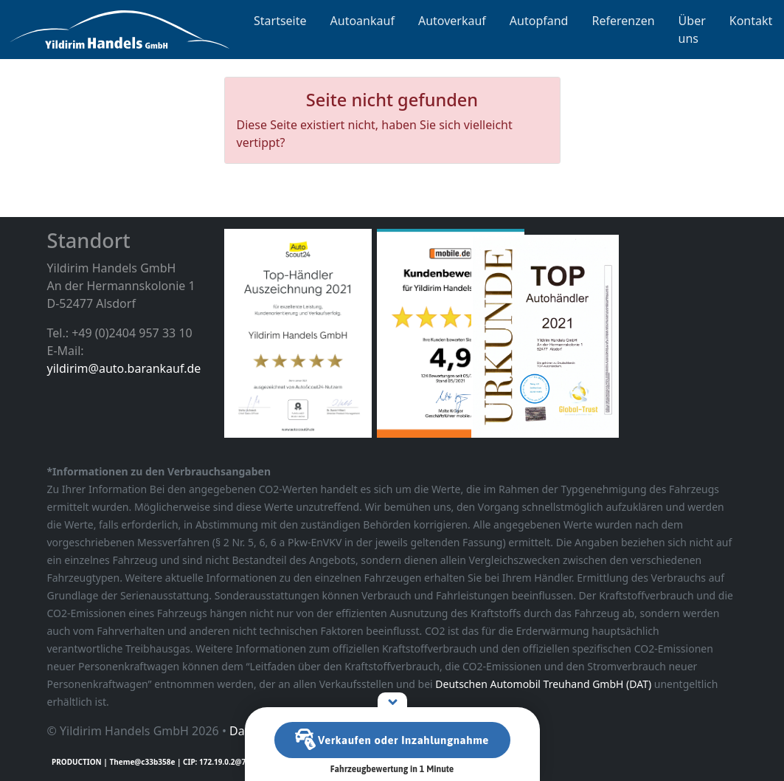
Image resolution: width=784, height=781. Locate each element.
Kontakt (751, 21)
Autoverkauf (452, 21)
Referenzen (623, 21)
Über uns (692, 30)
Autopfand (539, 21)
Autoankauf (362, 21)
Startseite (280, 21)
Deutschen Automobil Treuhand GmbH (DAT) (543, 684)
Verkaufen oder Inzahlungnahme (392, 740)
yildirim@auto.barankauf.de (124, 368)
